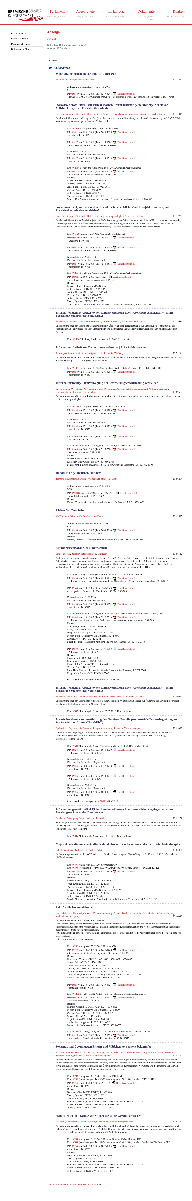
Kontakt (179, 11)
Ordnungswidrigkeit (137, 114)
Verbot (115, 479)
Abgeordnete (85, 11)
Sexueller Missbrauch (106, 1122)
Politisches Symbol (76, 321)
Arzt (84, 353)
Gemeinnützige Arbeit (97, 114)
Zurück (52, 39)
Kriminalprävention (75, 80)
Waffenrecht (100, 516)
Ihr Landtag (116, 11)
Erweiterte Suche (19, 38)
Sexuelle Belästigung (137, 1052)
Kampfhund (73, 479)
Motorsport (72, 696)
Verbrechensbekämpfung (68, 916)
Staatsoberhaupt (86, 818)
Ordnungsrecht (141, 389)
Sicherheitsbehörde (138, 913)
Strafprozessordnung (102, 728)
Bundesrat (60, 321)
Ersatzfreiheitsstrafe (65, 114)
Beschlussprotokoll (126, 94)
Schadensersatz (63, 554)
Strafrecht (90, 80)
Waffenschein (62, 516)
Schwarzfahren (63, 389)
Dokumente (146, 11)
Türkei (99, 850)
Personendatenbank (20, 44)
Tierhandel (61, 479)
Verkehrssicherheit (118, 696)
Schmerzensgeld (88, 554)
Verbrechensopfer (132, 728)
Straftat (161, 114)
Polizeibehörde (120, 913)
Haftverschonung (118, 114)
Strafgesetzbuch (93, 321)
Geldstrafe (81, 114)
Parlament (57, 11)
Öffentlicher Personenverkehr (118, 389)
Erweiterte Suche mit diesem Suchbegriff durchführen (75, 1185)
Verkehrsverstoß (136, 696)
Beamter (75, 554)
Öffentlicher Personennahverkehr (87, 389)
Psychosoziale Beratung (80, 728)
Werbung (118, 353)
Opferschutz (61, 728)
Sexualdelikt (119, 1052)
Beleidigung (72, 818)
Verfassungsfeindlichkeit (133, 321)
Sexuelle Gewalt (155, 1052)
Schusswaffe (76, 516)
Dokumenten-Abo (20, 49)
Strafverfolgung (90, 392)
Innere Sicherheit (64, 913)
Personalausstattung (102, 913)
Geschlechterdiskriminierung (80, 1052)
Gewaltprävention (104, 1052)
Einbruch (60, 80)
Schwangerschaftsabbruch (68, 353)
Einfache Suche (18, 33)
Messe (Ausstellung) (90, 479)
